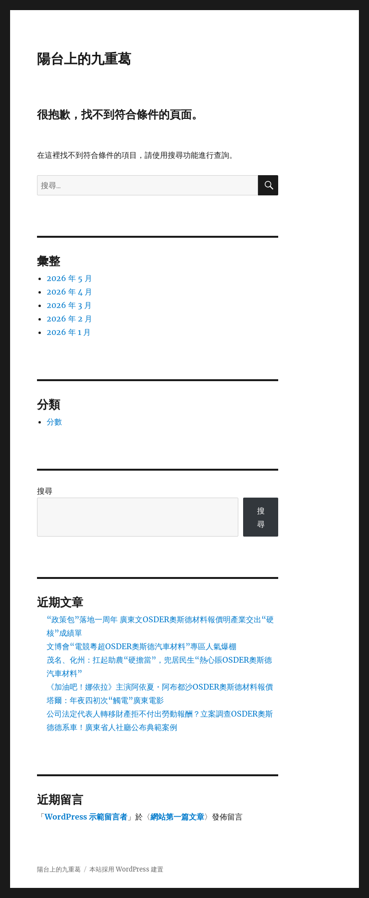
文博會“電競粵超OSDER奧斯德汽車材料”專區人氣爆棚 (141, 646)
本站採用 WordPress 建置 (126, 869)
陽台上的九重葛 (84, 59)
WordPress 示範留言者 (86, 816)
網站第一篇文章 (177, 816)
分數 (54, 421)
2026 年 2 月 (69, 318)
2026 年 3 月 (69, 305)
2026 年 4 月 (69, 291)
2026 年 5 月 (69, 278)
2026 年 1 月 (69, 332)
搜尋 (44, 491)
